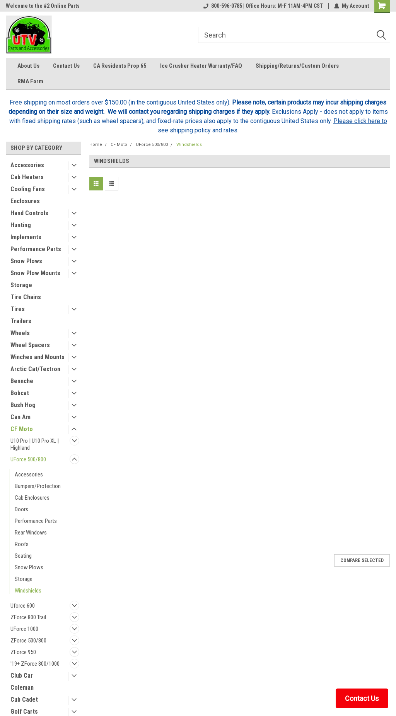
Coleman (22, 687)
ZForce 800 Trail (28, 617)
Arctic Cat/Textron (35, 369)
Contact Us (66, 65)
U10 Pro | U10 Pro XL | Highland (34, 444)
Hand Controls (29, 213)
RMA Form (30, 81)
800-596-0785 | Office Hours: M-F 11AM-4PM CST (263, 6)
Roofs (22, 544)
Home (95, 144)
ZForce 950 (23, 652)
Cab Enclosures (32, 497)
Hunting (20, 225)
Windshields (28, 590)
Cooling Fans (27, 189)
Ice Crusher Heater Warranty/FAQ (201, 65)
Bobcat (19, 393)
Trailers (20, 321)
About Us (28, 65)
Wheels (20, 333)
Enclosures (25, 201)
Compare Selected (362, 560)
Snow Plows (26, 261)
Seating (23, 555)
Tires (17, 309)
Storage (21, 285)
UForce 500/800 (28, 459)
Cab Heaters (27, 177)
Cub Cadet (24, 699)
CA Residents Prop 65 (120, 65)
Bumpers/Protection (38, 486)
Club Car (21, 675)
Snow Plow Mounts (35, 273)
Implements (25, 237)
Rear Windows (31, 532)
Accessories (27, 165)
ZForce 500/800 (28, 640)
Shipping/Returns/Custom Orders (297, 65)
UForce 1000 (24, 628)
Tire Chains (25, 297)
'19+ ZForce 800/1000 (35, 663)
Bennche (21, 381)
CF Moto (21, 429)
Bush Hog (23, 405)
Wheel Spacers (30, 345)
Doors (21, 509)
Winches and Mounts (37, 357)
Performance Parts (35, 249)
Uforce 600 (22, 605)
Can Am (20, 417)
